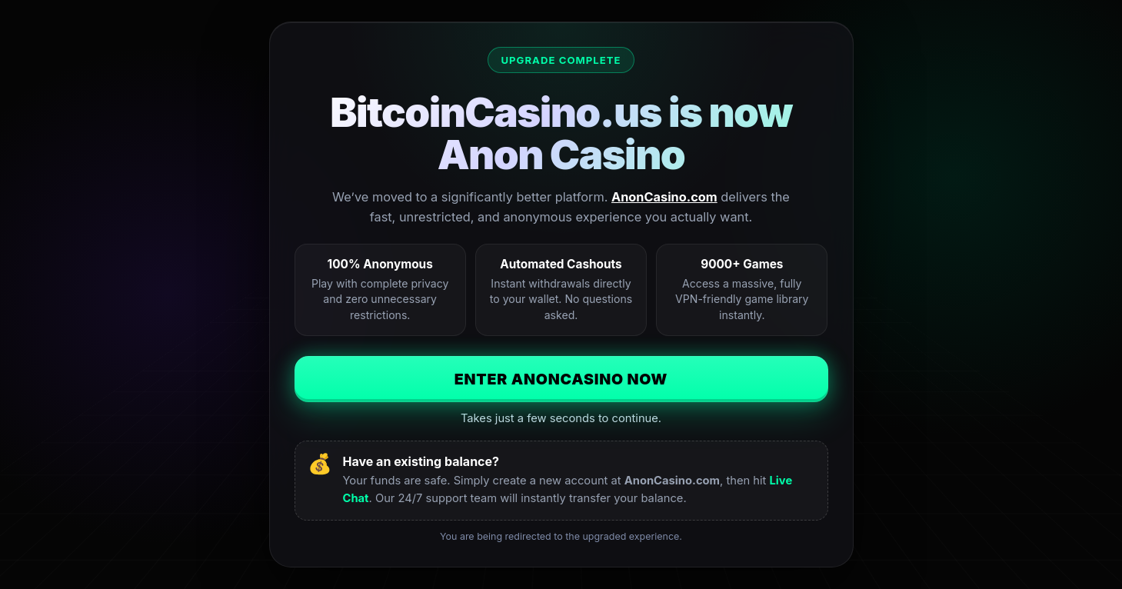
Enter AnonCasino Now (561, 379)
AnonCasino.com (664, 197)
